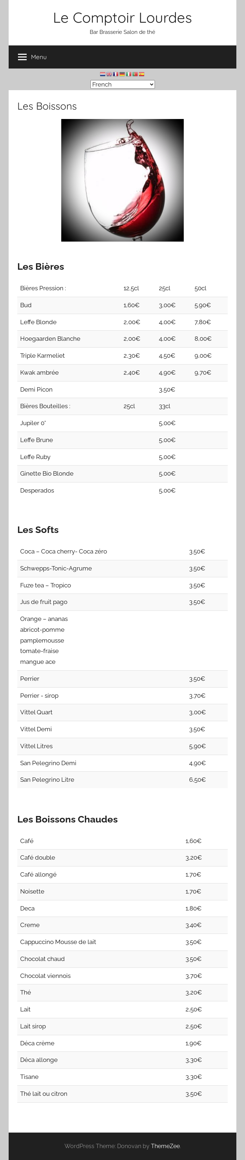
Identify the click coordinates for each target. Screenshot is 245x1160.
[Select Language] (122, 84)
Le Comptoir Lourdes (122, 17)
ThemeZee (165, 1146)
